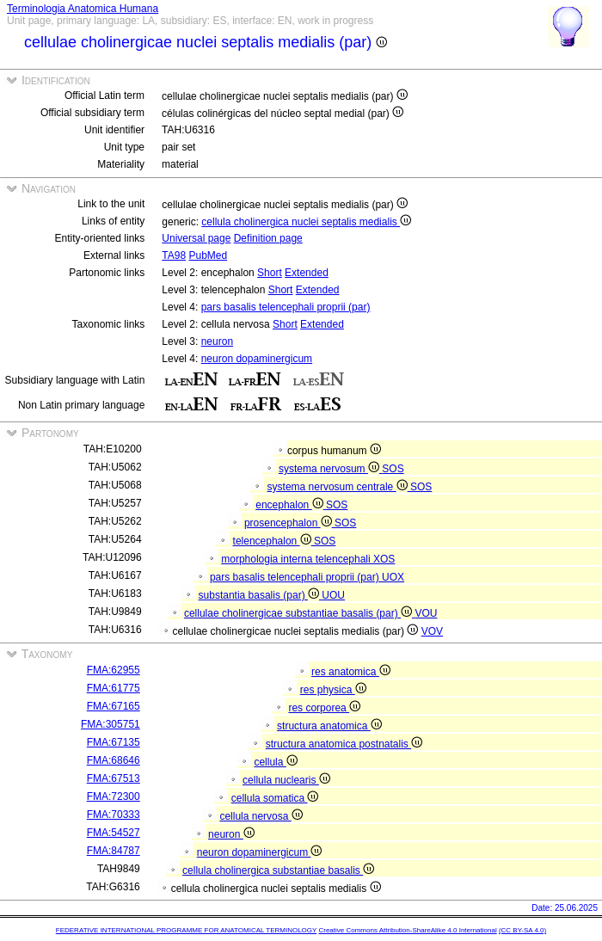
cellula (275, 762)
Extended (307, 273)
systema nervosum (330, 469)
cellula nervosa (260, 816)
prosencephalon (289, 523)
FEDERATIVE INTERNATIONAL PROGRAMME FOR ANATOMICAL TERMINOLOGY (186, 930)
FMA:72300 (113, 796)
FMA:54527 (113, 833)
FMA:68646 (113, 760)
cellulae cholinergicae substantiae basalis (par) (299, 613)
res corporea (324, 708)
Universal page (196, 238)
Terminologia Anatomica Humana (82, 9)
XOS (384, 559)
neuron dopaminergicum (256, 359)
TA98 (174, 255)
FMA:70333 (113, 815)
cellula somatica (275, 798)
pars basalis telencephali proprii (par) (286, 307)
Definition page (268, 238)
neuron (217, 341)
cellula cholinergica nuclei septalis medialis (306, 222)
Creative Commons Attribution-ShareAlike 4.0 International (407, 930)
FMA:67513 (113, 778)
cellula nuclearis (286, 780)
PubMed (207, 255)
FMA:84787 (113, 851)
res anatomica (350, 672)
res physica (333, 690)
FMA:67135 (113, 742)
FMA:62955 (113, 670)
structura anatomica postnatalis (344, 744)
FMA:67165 (113, 706)
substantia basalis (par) (260, 595)
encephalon (290, 505)
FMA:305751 (110, 724)
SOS (392, 469)
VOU (426, 613)
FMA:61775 (113, 688)
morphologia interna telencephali (297, 559)
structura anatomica (329, 726)
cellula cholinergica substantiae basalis (278, 870)
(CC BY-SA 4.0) (522, 930)
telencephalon (273, 541)
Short (269, 273)
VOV (432, 631)
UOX (393, 577)
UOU (333, 595)
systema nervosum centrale (338, 487)
